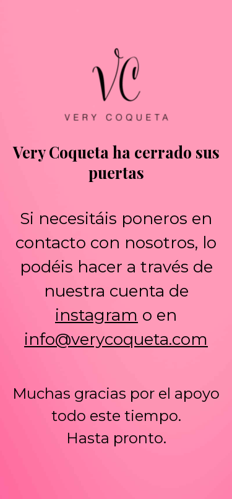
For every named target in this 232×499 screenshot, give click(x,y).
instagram (96, 315)
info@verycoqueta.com (116, 339)
